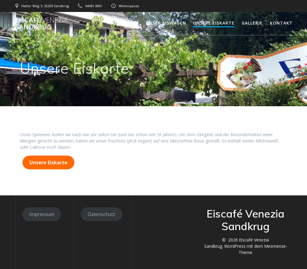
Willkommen (123, 23)
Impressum (41, 214)
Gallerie (252, 23)
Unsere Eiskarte (213, 23)
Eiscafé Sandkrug (41, 23)
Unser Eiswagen (166, 23)
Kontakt (281, 23)
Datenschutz (101, 214)
